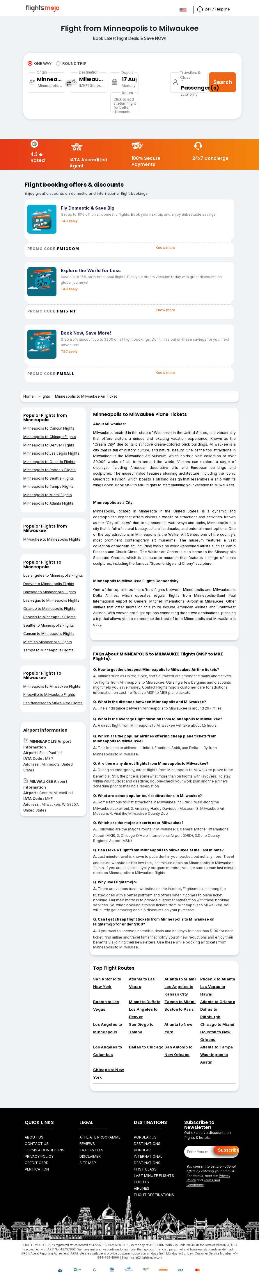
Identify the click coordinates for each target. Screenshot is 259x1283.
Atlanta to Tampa (216, 1047)
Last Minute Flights (154, 1175)
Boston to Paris (179, 1009)
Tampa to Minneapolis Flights (48, 650)
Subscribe (228, 1150)
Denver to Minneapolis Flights (48, 584)
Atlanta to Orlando (217, 1001)
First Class (145, 1169)
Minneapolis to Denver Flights (48, 445)
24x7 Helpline (213, 9)
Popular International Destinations (148, 1156)
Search (222, 82)
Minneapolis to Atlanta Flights (48, 503)
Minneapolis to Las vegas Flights (51, 453)
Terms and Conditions (203, 1182)
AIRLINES (141, 1188)
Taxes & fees (91, 1150)
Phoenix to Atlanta (217, 979)
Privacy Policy (39, 1156)
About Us (34, 1137)
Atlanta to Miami (180, 979)
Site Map (87, 1163)
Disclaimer (90, 1156)
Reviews (87, 1143)
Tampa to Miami (180, 1001)
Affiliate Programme (99, 1137)
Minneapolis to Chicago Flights (49, 437)
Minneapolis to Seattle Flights (48, 478)
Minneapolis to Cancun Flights (48, 428)
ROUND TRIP (71, 63)
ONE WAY (40, 63)
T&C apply (69, 221)
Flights (44, 396)
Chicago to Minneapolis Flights (49, 592)
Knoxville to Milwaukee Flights (49, 694)
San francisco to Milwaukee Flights (53, 703)
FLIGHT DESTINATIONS (154, 1195)
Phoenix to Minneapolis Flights (49, 617)
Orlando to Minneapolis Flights (49, 608)
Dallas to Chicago (146, 1047)
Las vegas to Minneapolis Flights (51, 600)
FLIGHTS (141, 1182)
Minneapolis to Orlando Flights (49, 462)
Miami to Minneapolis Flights (47, 642)
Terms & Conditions (44, 1150)
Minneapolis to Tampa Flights (48, 486)
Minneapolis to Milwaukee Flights (51, 686)
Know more (165, 247)
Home (28, 396)
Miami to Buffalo (145, 1001)
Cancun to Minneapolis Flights (48, 633)
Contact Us (37, 1143)
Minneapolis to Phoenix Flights (49, 470)
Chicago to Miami (217, 1024)
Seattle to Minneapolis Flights (48, 625)
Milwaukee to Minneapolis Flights (51, 539)
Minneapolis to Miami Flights (47, 495)
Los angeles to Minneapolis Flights (53, 575)
